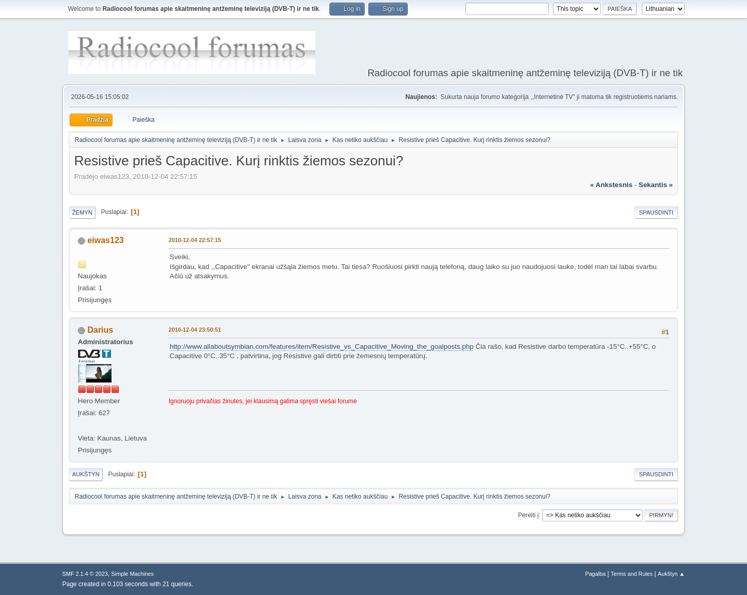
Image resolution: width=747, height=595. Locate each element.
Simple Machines (132, 574)
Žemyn (82, 212)
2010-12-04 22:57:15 (195, 240)
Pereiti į (528, 514)
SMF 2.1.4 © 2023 (85, 574)
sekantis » (656, 185)
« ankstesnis (611, 185)
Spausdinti (656, 212)
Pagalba (595, 574)
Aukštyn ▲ (671, 574)
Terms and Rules (632, 574)
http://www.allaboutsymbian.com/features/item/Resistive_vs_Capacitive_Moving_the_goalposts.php (322, 346)
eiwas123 (105, 240)
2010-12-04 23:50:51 (195, 330)
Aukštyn (86, 474)
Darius (100, 329)
